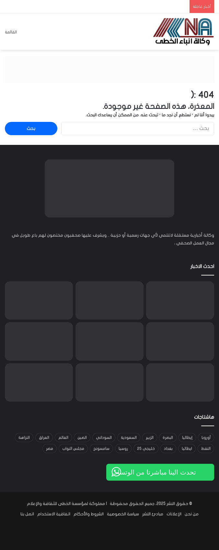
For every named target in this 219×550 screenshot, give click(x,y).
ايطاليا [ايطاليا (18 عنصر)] (187, 449)
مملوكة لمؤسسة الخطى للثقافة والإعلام (66, 503)
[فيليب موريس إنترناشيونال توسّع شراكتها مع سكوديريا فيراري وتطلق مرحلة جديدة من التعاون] (109, 341)
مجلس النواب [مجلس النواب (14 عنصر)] (73, 449)
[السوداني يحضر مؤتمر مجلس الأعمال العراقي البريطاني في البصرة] (109, 382)
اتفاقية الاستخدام (53, 514)
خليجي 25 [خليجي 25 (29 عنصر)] (146, 449)
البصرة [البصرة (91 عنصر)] (168, 437)
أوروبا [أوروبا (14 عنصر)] (206, 437)
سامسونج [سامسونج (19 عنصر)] (101, 449)
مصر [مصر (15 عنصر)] (49, 449)
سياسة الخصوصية (123, 514)
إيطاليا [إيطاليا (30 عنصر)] (187, 437)
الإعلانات (174, 514)
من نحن (192, 514)
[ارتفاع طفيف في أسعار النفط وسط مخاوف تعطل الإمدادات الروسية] (180, 382)
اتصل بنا (27, 514)
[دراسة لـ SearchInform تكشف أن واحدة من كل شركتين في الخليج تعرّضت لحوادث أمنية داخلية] (39, 341)
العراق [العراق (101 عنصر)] (44, 437)
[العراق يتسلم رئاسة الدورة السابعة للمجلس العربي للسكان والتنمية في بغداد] (39, 382)
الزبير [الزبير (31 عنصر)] (150, 437)
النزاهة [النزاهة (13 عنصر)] (24, 437)
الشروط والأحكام (89, 514)
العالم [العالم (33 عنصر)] (63, 437)
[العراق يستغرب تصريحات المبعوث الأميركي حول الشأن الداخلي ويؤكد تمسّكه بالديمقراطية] (39, 300)
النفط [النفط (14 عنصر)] (206, 449)
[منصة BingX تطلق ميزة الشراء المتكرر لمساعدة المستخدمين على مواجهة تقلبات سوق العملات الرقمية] (180, 341)
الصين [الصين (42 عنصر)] (82, 437)
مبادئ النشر (152, 514)
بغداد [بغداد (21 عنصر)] (168, 449)
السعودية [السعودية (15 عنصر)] (129, 437)
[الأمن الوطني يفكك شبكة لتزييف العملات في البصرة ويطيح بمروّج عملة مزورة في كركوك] (180, 300)
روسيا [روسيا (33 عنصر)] (123, 449)
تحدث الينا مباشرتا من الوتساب (153, 472)
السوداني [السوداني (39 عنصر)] (104, 437)
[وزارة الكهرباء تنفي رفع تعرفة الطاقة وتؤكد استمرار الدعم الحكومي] (109, 300)
